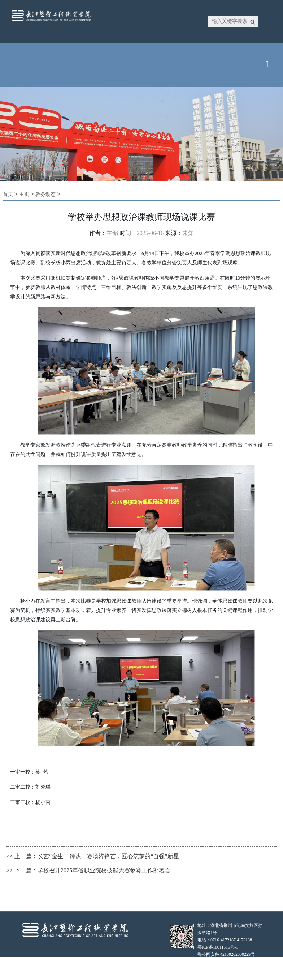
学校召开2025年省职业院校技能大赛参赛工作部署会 (104, 870)
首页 (8, 194)
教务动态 (45, 194)
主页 (24, 194)
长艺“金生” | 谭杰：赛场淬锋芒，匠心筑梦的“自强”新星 (108, 856)
